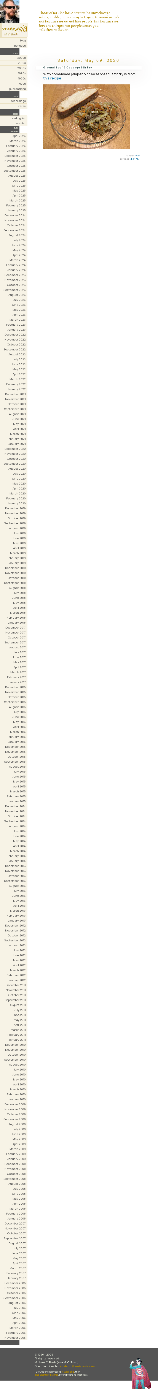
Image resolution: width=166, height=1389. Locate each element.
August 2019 (17, 528)
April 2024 (19, 255)
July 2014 (20, 831)
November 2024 (15, 220)
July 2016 (20, 712)
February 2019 (16, 558)
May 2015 (19, 781)
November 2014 (15, 811)
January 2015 (17, 801)
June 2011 (19, 1015)
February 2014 (16, 856)
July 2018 (20, 593)
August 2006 (17, 1303)
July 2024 (19, 240)
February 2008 (16, 1213)
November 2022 (15, 339)
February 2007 (16, 1273)
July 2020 (19, 473)
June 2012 (19, 955)
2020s (21, 58)
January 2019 (17, 563)
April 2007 (19, 1263)
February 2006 (16, 1333)
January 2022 (16, 389)
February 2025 (16, 205)
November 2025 (15, 161)
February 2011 (17, 1035)
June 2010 (19, 1074)
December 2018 (15, 568)
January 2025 (16, 210)
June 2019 (19, 538)
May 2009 (19, 1139)
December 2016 (15, 687)
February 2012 (16, 975)
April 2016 (19, 727)
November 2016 (15, 692)
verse (22, 106)
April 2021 (19, 429)
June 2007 (19, 1253)
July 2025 (19, 180)
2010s (22, 63)
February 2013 (16, 915)
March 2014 (18, 851)
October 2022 (16, 344)
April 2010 (19, 1084)
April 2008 (19, 1203)
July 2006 (19, 1308)
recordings (18, 101)
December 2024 (15, 215)
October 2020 (16, 459)
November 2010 (15, 1050)
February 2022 (16, 384)
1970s (22, 84)
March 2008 (18, 1208)
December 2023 (15, 275)
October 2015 (17, 757)
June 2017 (19, 657)
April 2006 (19, 1323)
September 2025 (14, 171)
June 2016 (19, 717)
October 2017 (17, 637)
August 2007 (17, 1243)
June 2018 (19, 598)
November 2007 (15, 1228)
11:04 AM (134, 159)
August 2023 (17, 295)
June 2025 (19, 185)
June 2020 (19, 478)
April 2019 (19, 548)
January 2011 (17, 1040)
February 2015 (16, 796)
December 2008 (15, 1164)
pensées (20, 46)
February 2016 (16, 737)
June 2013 (19, 896)
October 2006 (16, 1293)
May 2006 (19, 1318)
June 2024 (19, 245)
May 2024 (19, 250)
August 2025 (17, 175)
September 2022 (14, 349)
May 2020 (19, 483)
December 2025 (15, 156)
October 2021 (17, 404)
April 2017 (19, 667)
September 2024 (14, 230)
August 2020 (17, 468)
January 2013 (17, 920)
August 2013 (17, 886)
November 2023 (15, 280)
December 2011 (16, 985)
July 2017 (20, 652)
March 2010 (18, 1089)
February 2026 (16, 146)
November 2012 (15, 930)
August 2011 (18, 1005)
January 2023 (16, 329)
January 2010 (17, 1099)
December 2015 (15, 747)
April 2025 (19, 195)
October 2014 (17, 816)
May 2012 (19, 960)
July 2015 (20, 771)
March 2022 (18, 379)
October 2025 (16, 166)
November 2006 (15, 1288)
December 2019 (15, 508)
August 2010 (17, 1064)
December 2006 (15, 1283)
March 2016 (18, 732)
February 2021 (16, 439)
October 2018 (17, 578)
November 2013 (15, 871)
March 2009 (18, 1149)
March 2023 (18, 320)
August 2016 (17, 707)
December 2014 (15, 806)
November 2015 (15, 752)
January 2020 (16, 503)
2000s (21, 68)
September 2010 (15, 1059)
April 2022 (19, 374)
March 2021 (18, 434)
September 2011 (15, 1000)
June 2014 (19, 836)
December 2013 (15, 866)
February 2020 (16, 498)
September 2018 (15, 583)
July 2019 (20, 533)
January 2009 (16, 1159)
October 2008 (16, 1174)
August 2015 (17, 766)
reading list (18, 118)
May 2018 (19, 603)
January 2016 (17, 742)
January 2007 (17, 1278)
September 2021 (15, 409)
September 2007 (15, 1238)
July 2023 (19, 300)
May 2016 (19, 722)
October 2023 (16, 285)
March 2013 (18, 910)
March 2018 (18, 613)
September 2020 (14, 464)
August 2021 (17, 414)
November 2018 (15, 573)
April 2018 (19, 608)
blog (23, 40)
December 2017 (15, 627)
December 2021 (15, 394)
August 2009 (17, 1124)
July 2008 (19, 1189)
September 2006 (14, 1298)
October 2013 (17, 876)
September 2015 (15, 761)
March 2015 (18, 791)
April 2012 (19, 965)
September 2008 (14, 1179)
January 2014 (17, 861)
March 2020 (18, 493)
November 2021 (15, 399)
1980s (22, 78)
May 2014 (19, 841)
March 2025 (18, 200)
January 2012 (17, 980)
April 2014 (19, 846)
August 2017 (17, 647)
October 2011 (17, 995)
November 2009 (15, 1109)
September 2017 (15, 642)
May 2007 (19, 1258)
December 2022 (15, 334)
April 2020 (19, 488)
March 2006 (18, 1328)
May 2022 (19, 369)
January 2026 (16, 151)
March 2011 (18, 1030)
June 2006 (19, 1313)
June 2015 (19, 776)
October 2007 (16, 1233)
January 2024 (16, 270)
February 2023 (16, 324)
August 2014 (17, 826)
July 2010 (20, 1069)
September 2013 (15, 881)
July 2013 (20, 891)
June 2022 (19, 364)
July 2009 (19, 1129)
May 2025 (19, 190)
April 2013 (19, 906)
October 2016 (17, 697)
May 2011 (20, 1020)
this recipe (52, 78)
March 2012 (18, 970)
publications (17, 89)
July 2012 (20, 950)
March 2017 (18, 672)
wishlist (21, 123)
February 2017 (16, 677)
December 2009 (15, 1104)
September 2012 (15, 940)
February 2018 (16, 617)
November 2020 (15, 454)
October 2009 (16, 1114)
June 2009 (19, 1134)
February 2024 (16, 265)
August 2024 (17, 235)
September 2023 (14, 290)
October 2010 (17, 1054)
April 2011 (20, 1025)
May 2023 (19, 310)
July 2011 (20, 1010)
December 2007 (15, 1223)
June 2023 (19, 305)
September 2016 (15, 702)
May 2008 (19, 1199)
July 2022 (19, 359)
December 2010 (15, 1045)
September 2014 (15, 821)
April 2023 (19, 315)
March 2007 (18, 1268)
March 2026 (18, 141)
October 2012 (17, 935)
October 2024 (16, 225)
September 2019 (15, 523)
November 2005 (15, 1338)
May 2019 (19, 543)
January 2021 (17, 444)
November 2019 (15, 513)
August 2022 (17, 354)
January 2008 (16, 1218)
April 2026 (19, 136)
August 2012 (17, 945)
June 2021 (19, 419)
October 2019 (17, 518)
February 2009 (16, 1154)
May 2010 (19, 1079)
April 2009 (19, 1144)
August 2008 (17, 1184)
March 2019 (18, 553)
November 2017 (15, 632)
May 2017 (19, 662)
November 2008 (15, 1169)
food (136, 155)
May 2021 (19, 424)
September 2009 (14, 1119)
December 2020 (15, 449)
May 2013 (19, 901)
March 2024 (18, 260)
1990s (22, 73)
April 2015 (19, 786)
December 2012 (15, 925)
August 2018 (17, 588)
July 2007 (19, 1248)
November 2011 (16, 990)
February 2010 (16, 1094)
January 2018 (17, 622)
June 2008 (19, 1194)
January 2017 (17, 682)
